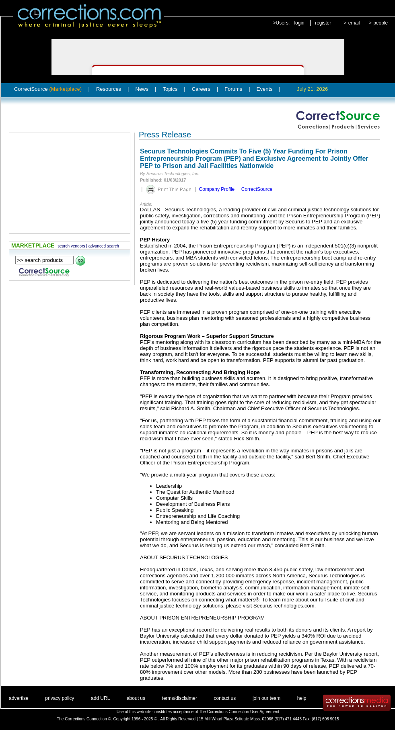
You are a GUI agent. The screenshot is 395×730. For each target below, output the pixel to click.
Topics (170, 89)
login (299, 23)
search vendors (71, 246)
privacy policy (59, 698)
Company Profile (217, 189)
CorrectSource (48, 89)
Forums (233, 89)
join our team (266, 698)
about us (136, 698)
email (354, 23)
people (380, 23)
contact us (225, 698)
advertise (19, 698)
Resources (108, 89)
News (142, 89)
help (302, 698)
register (323, 23)
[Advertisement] (69, 183)
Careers (201, 89)
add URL (100, 698)
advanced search (103, 246)
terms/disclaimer (179, 698)
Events (265, 89)
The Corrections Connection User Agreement (239, 712)
